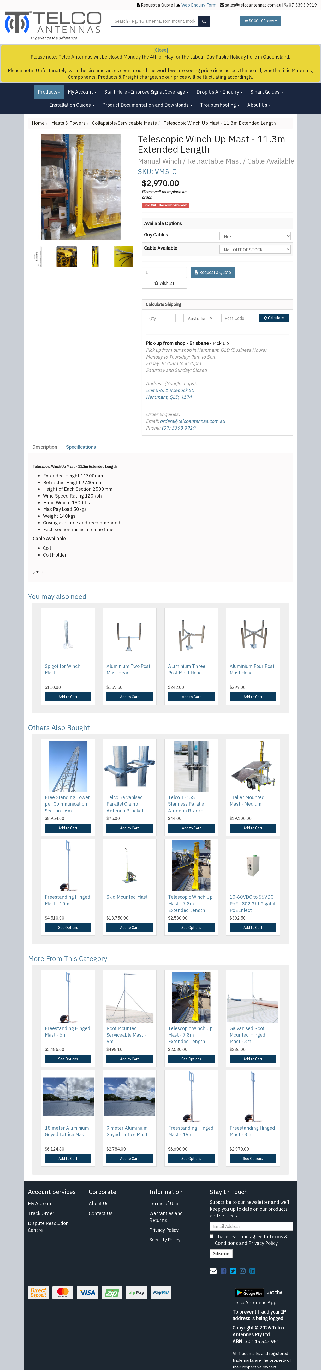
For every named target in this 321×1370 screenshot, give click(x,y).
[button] (164, 283)
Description (44, 447)
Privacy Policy (164, 1230)
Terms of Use (163, 1203)
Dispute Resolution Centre (48, 1226)
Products (49, 92)
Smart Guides (267, 92)
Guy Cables (156, 235)
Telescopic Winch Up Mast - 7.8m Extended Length (190, 903)
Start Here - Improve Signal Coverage (146, 92)
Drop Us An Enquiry (220, 92)
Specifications (81, 447)
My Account (82, 92)
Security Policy (164, 1240)
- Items (261, 21)
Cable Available (160, 248)
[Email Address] (251, 1226)
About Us (259, 105)
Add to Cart (68, 697)
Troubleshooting (220, 105)
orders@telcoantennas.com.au (192, 421)
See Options (68, 927)
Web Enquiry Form (198, 5)
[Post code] (236, 318)
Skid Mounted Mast (127, 897)
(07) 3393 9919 (178, 428)
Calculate (274, 318)
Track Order (41, 1213)
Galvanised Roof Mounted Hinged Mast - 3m (247, 1034)
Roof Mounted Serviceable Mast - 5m (126, 1034)
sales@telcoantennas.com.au (253, 5)
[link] (223, 1270)
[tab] (45, 447)
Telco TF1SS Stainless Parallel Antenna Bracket (186, 803)
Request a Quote (157, 5)
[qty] (161, 318)
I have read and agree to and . (248, 1240)
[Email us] (213, 1270)
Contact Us (100, 1213)
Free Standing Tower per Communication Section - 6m (67, 803)
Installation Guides (72, 105)
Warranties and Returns (166, 1216)
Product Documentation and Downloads (147, 105)
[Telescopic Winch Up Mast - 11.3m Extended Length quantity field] (164, 272)
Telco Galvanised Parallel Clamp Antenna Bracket (125, 803)
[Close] (160, 50)
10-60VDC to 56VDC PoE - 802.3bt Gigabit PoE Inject (253, 903)
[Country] (198, 318)
